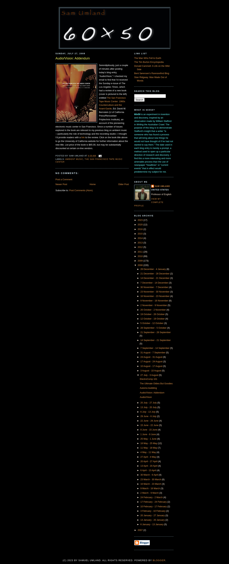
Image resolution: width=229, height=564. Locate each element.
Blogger (159, 560)
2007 (140, 530)
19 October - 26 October (152, 314)
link (83, 137)
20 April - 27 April (149, 461)
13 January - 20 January (152, 520)
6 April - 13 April (148, 470)
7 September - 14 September (155, 348)
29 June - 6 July (148, 416)
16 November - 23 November (155, 296)
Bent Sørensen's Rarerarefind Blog (151, 73)
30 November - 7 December (154, 287)
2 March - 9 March (149, 493)
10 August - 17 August (151, 366)
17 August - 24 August (151, 361)
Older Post (123, 184)
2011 (140, 252)
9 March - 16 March (150, 488)
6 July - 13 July (148, 412)
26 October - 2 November (153, 310)
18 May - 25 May (149, 443)
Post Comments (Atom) (81, 190)
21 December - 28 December (155, 273)
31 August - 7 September (153, 352)
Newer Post (61, 184)
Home (93, 184)
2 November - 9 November (154, 305)
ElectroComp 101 (148, 379)
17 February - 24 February (153, 502)
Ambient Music (74, 159)
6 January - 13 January (152, 524)
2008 (140, 265)
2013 (140, 242)
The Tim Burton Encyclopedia (149, 62)
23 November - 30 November (155, 292)
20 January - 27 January (152, 515)
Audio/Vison (146, 397)
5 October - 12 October (152, 323)
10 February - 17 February (153, 506)
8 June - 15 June (149, 430)
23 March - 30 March (151, 479)
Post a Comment (63, 179)
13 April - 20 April (149, 466)
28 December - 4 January (153, 269)
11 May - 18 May (149, 448)
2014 (140, 238)
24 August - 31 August (151, 357)
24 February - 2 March (151, 497)
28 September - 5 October (153, 328)
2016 (140, 229)
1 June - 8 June (148, 434)
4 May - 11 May (148, 452)
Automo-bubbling (148, 388)
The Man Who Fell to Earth (147, 58)
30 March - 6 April (149, 475)
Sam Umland (162, 186)
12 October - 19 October (152, 319)
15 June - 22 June (149, 425)
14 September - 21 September (155, 340)
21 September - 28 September (155, 332)
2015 (140, 234)
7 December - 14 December (154, 283)
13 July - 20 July (148, 407)
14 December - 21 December (155, 278)
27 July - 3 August (149, 375)
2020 (140, 224)
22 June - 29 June (149, 421)
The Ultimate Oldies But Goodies (156, 383)
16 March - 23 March (151, 484)
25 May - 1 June (148, 439)
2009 (140, 261)
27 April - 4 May (148, 457)
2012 (140, 247)
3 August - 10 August (151, 370)
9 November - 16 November (154, 300)
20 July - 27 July (148, 402)
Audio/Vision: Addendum (72, 58)
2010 (140, 256)
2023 (140, 220)
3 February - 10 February (153, 511)
